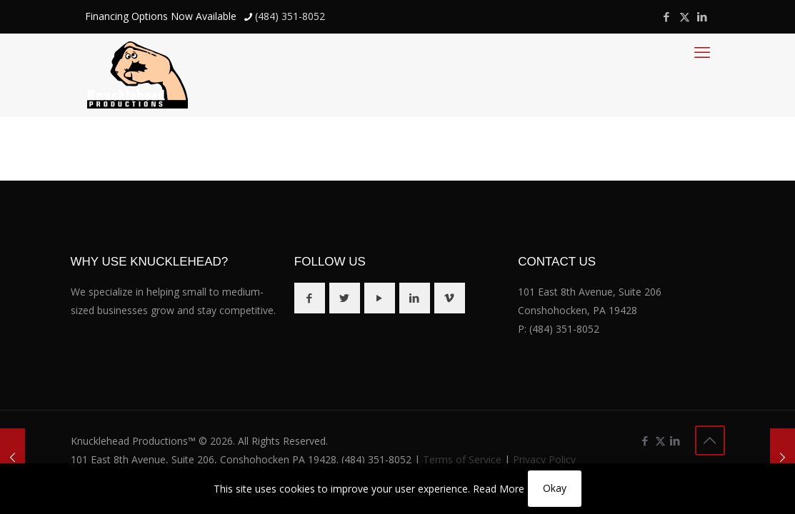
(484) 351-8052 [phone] (290, 16)
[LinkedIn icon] (702, 16)
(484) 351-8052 (564, 329)
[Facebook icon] (666, 16)
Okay (554, 488)
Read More (498, 488)
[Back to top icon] (710, 440)
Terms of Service (462, 459)
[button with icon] (309, 298)
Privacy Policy (544, 459)
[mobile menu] (702, 51)
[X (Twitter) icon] (684, 16)
